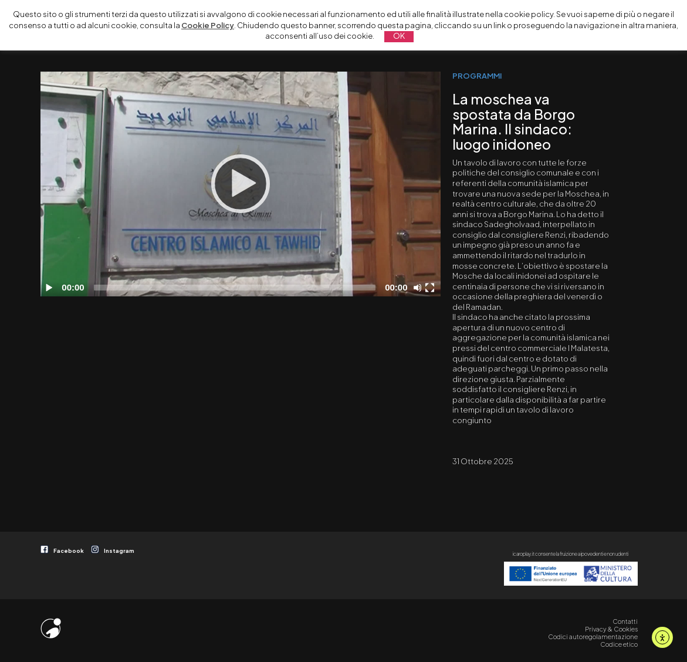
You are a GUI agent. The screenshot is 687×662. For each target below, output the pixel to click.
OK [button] (399, 35)
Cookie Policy (207, 25)
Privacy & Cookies (611, 629)
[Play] (240, 183)
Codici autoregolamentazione (593, 636)
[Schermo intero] (431, 287)
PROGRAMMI (477, 75)
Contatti (625, 621)
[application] (240, 184)
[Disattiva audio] (419, 287)
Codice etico (619, 644)
